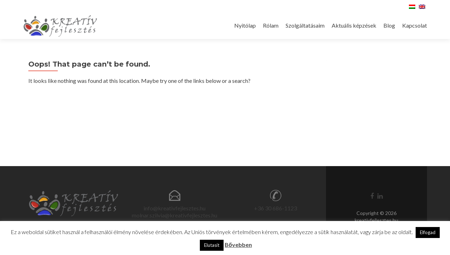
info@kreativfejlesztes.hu (175, 208)
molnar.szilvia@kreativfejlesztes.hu (174, 215)
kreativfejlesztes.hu (376, 220)
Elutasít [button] (211, 245)
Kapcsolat (414, 25)
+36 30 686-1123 (275, 208)
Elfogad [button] (427, 232)
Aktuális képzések (354, 25)
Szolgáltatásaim (305, 25)
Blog (389, 25)
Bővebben (238, 244)
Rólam (271, 25)
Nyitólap (245, 25)
